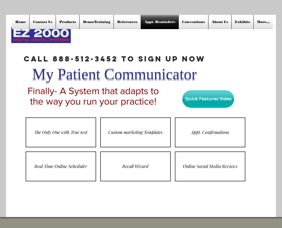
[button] (61, 132)
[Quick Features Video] (208, 99)
